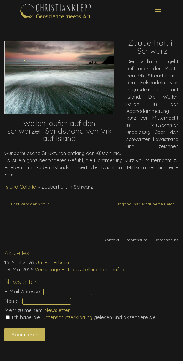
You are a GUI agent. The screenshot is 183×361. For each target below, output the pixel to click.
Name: (12, 301)
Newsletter (59, 310)
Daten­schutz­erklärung (68, 317)
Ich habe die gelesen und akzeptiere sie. (81, 317)
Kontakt (111, 240)
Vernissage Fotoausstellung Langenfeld (80, 269)
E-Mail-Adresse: (22, 291)
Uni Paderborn (52, 262)
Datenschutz (166, 240)
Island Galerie (20, 186)
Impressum (136, 240)
